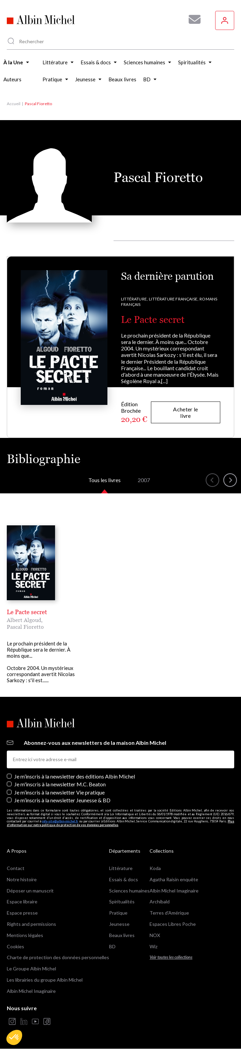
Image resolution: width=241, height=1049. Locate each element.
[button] (14, 1037)
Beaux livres (122, 935)
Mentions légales (25, 935)
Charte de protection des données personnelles (58, 957)
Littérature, (134, 298)
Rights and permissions (31, 924)
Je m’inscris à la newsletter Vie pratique (59, 792)
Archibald (160, 901)
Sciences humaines (129, 891)
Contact (15, 868)
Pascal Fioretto (25, 627)
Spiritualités (122, 901)
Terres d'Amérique (169, 913)
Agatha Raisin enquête (174, 879)
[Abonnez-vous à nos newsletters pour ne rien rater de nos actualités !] (192, 19)
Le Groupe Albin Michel (31, 968)
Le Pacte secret (153, 319)
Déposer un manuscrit (30, 891)
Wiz (153, 946)
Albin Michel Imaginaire (31, 991)
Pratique (118, 913)
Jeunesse (119, 924)
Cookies (15, 946)
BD (112, 946)
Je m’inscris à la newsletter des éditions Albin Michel (74, 776)
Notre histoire (22, 879)
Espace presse (22, 913)
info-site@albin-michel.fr (60, 821)
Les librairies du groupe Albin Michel (45, 980)
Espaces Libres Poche (173, 924)
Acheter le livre (185, 412)
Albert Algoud (24, 620)
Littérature (121, 868)
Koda (155, 868)
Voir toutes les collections (171, 957)
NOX (155, 935)
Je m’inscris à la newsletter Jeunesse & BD (62, 800)
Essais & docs (123, 879)
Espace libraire (22, 901)
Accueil (13, 103)
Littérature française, (174, 298)
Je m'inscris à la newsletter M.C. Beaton (60, 784)
